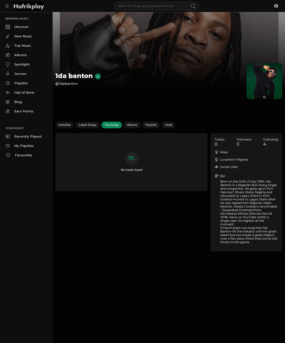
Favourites (19, 155)
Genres (16, 74)
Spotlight (17, 64)
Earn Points (19, 111)
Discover (17, 27)
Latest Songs (87, 125)
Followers (244, 142)
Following (270, 142)
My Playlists (20, 146)
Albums (16, 55)
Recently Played (23, 136)
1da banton (78, 76)
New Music (19, 36)
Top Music (18, 46)
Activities (65, 125)
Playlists (17, 83)
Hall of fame (20, 92)
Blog (14, 102)
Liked (168, 125)
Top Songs (112, 125)
